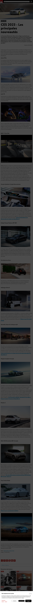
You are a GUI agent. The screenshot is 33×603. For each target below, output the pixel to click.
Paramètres (14, 600)
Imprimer (6, 601)
